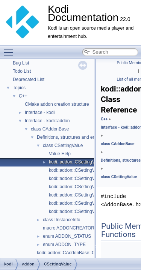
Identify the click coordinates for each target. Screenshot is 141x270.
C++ (23, 96)
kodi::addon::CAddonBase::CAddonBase (77, 252)
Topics (19, 87)
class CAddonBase (50, 129)
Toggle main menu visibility (10, 49)
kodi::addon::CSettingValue (76, 162)
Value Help (60, 153)
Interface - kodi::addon (47, 120)
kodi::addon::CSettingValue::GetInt (83, 195)
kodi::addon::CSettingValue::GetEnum (87, 178)
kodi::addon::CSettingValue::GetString (87, 203)
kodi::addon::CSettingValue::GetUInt (85, 211)
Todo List (22, 71)
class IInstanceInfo (61, 219)
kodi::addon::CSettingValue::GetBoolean (89, 170)
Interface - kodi (40, 112)
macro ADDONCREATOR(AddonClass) (82, 228)
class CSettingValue (63, 145)
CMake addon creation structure (57, 104)
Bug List (21, 63)
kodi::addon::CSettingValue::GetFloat (86, 186)
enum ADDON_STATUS (67, 236)
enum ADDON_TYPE (64, 244)
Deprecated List (28, 79)
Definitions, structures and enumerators (76, 137)
